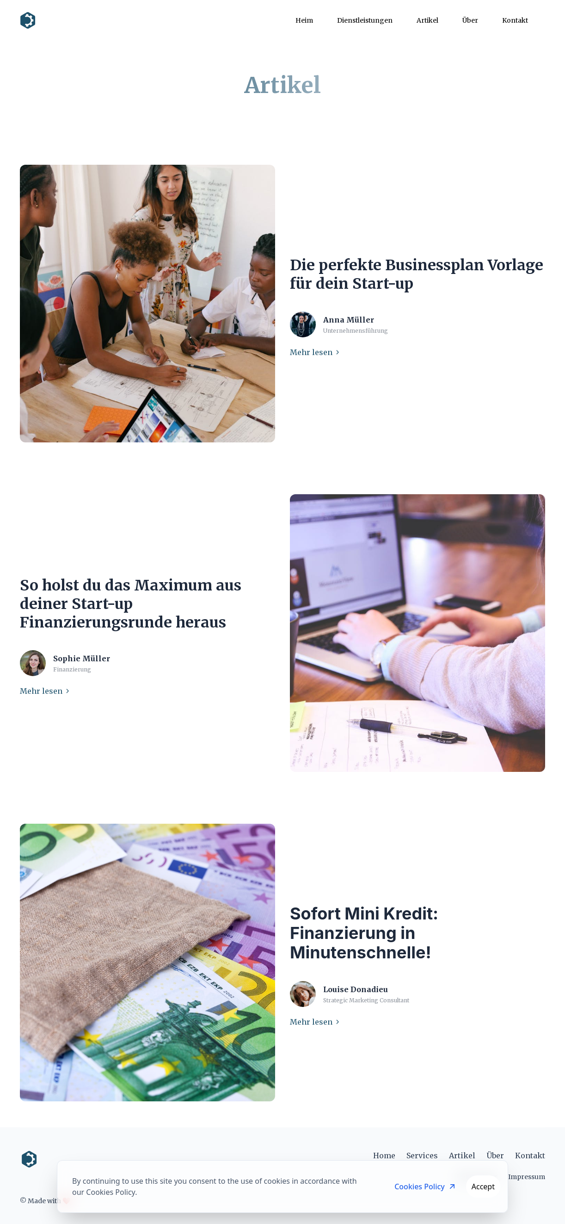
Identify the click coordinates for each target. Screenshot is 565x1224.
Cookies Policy (425, 1186)
